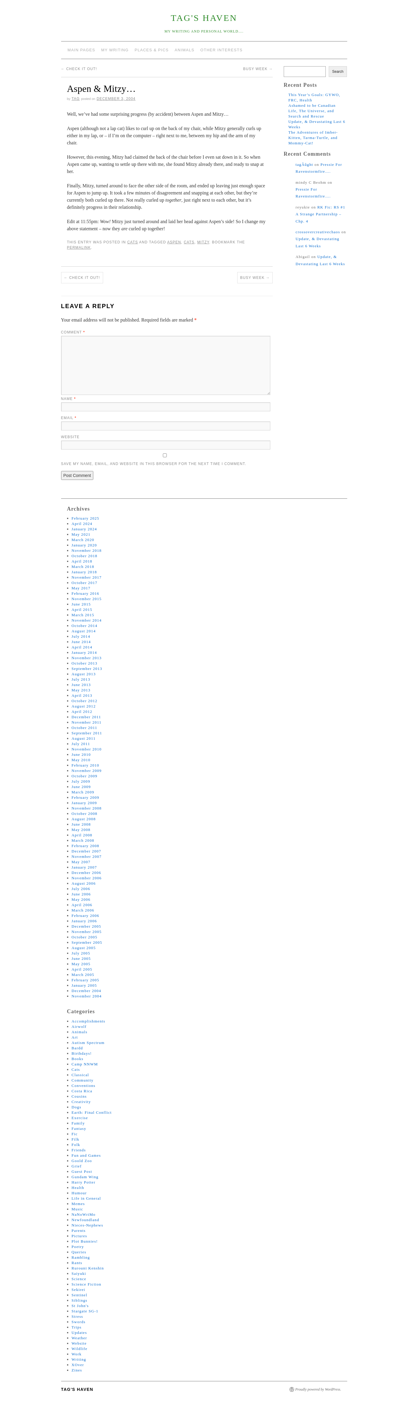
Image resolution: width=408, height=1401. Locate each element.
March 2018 (83, 566)
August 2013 (84, 674)
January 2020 (84, 545)
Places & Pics (152, 50)
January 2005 (84, 985)
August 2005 (84, 948)
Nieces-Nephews (87, 1225)
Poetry (78, 1246)
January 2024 (84, 529)
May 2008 (81, 829)
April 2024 (82, 523)
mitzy (203, 242)
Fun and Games (86, 1155)
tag (76, 99)
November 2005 (87, 931)
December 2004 (86, 990)
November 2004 (87, 996)
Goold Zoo (82, 1161)
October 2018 (84, 556)
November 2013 (87, 658)
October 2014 (84, 625)
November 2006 (87, 878)
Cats (132, 242)
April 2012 (82, 711)
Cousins (79, 1096)
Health (78, 1187)
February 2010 (85, 765)
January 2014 (84, 652)
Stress (77, 1316)
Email (69, 418)
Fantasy (79, 1128)
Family (78, 1123)
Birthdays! (82, 1053)
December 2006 (86, 872)
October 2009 (84, 776)
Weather (79, 1338)
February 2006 (85, 915)
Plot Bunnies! (85, 1241)
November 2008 (87, 808)
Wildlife (79, 1348)
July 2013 (81, 679)
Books (77, 1058)
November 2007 (87, 856)
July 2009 (81, 781)
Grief (77, 1166)
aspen (174, 242)
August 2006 (84, 883)
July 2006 (81, 888)
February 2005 (85, 980)
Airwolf (79, 1026)
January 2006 (84, 921)
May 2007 (81, 862)
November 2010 (87, 749)
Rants (77, 1263)
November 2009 (87, 770)
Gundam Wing (85, 1177)
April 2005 (82, 969)
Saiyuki (79, 1273)
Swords (79, 1322)
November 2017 (87, 577)
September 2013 (87, 668)
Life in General (86, 1198)
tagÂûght (304, 164)
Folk (76, 1144)
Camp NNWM (85, 1064)
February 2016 (85, 593)
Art (75, 1037)
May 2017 (81, 588)
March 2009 (83, 792)
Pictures (79, 1236)
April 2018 (82, 561)
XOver (78, 1365)
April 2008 (82, 835)
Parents (79, 1230)
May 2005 (81, 964)
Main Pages (81, 50)
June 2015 (81, 604)
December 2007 (86, 851)
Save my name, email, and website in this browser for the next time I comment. (153, 464)
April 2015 (82, 609)
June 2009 (81, 786)
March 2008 (83, 840)
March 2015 (83, 615)
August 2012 (84, 706)
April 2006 (82, 905)
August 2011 (84, 738)
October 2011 (84, 727)
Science (79, 1279)
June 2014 (81, 642)
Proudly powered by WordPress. (318, 1389)
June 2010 (81, 754)
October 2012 (84, 701)
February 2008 (85, 846)
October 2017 (84, 582)
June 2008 (81, 824)
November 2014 (87, 620)
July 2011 (81, 744)
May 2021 (81, 534)
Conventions (83, 1085)
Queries (79, 1252)
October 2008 (84, 813)
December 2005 (86, 926)
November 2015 (87, 599)
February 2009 (85, 797)
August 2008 (84, 819)
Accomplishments (88, 1021)
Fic (75, 1134)
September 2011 (87, 733)
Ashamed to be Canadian (312, 105)
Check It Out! (79, 69)
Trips (76, 1327)
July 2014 (81, 636)
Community (83, 1080)
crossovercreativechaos (318, 232)
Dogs (76, 1107)
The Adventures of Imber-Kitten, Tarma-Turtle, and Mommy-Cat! (313, 137)
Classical (80, 1075)
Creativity (81, 1101)
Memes (78, 1203)
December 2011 (86, 717)
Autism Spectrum (88, 1042)
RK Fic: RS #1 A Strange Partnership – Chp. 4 (320, 214)
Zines (77, 1370)
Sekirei (78, 1289)
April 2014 (82, 647)
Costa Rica (82, 1091)
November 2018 (87, 550)
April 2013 (82, 695)
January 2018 (84, 572)
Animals (184, 50)
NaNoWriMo (84, 1214)
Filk (75, 1139)
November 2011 (87, 722)
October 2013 (84, 663)
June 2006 (81, 894)
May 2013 (81, 690)
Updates (79, 1332)
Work (77, 1354)
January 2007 (84, 867)
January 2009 (84, 803)
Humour (79, 1193)
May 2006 (81, 899)
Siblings (79, 1300)
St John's (80, 1305)
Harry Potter (83, 1182)
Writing (79, 1359)
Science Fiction (86, 1284)
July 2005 (81, 953)
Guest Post (82, 1171)
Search (337, 71)
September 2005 (87, 942)
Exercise (80, 1118)
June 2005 (81, 958)
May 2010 (81, 760)
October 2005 (84, 937)
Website (70, 437)
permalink (79, 247)
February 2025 (85, 518)
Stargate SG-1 (85, 1311)
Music (77, 1209)
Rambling (81, 1257)
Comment (73, 332)
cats (189, 242)
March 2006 (83, 910)
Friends (79, 1150)
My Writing (114, 50)
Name (68, 399)
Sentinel (79, 1295)
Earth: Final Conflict (92, 1112)
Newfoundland (85, 1220)
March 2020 (83, 539)
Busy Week (258, 69)
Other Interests (221, 50)
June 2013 (81, 684)
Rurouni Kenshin (88, 1268)
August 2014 (84, 631)
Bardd (77, 1048)
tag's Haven (204, 18)
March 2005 (83, 974)
